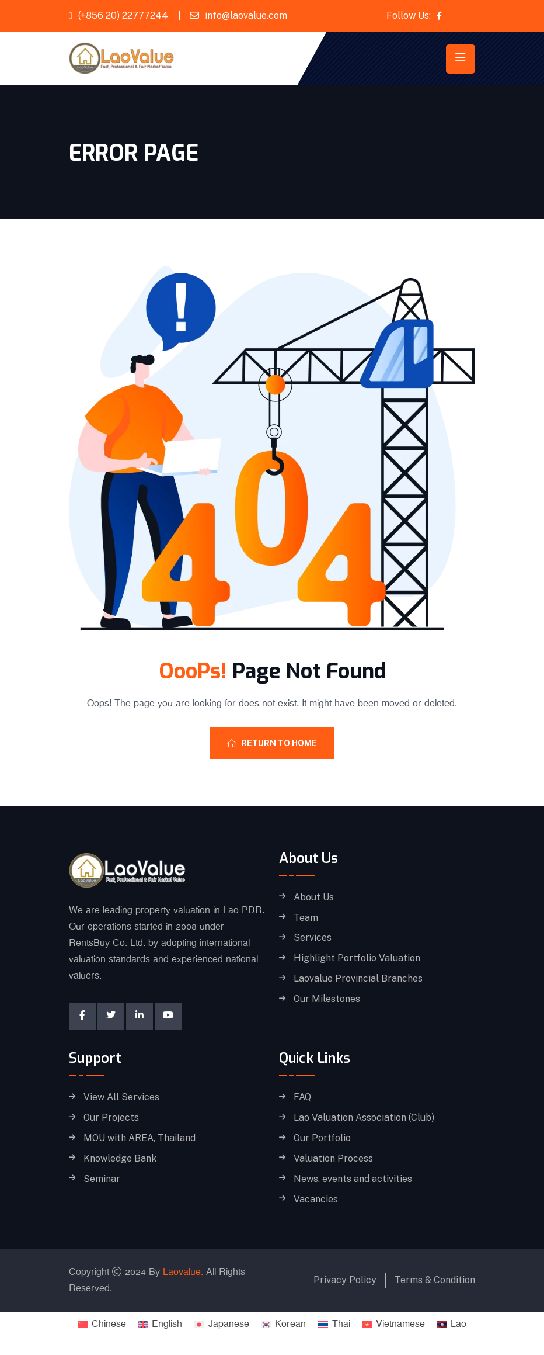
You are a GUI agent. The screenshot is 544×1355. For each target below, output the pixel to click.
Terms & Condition (435, 1279)
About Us (314, 897)
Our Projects (111, 1118)
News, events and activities (353, 1179)
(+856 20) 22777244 (123, 15)
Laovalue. (183, 1272)
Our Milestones (327, 999)
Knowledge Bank (119, 1158)
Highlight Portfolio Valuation (357, 958)
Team (306, 918)
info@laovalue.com (246, 15)
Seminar (101, 1179)
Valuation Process (333, 1158)
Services (313, 938)
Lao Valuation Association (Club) (364, 1118)
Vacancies (316, 1199)
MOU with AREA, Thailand (139, 1138)
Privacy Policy (344, 1279)
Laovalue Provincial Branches (358, 978)
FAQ (302, 1097)
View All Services (121, 1097)
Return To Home (272, 743)
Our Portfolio (322, 1138)
